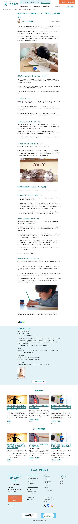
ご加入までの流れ (31, 479)
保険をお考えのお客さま (32, 475)
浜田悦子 (24, 21)
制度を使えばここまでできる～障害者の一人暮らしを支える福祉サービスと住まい (61, 407)
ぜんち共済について (63, 475)
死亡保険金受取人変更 (48, 484)
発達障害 (31, 419)
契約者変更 (46, 482)
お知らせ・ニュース (47, 497)
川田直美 (36, 419)
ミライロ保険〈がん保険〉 (32, 491)
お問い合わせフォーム (45, 2)
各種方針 (45, 501)
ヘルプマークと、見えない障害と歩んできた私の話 (39, 407)
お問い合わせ (30, 499)
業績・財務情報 (62, 479)
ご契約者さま (46, 475)
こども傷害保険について (32, 483)
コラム (15, 9)
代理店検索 (61, 481)
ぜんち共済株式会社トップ (7, 9)
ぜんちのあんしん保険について (33, 478)
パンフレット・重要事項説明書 (33, 487)
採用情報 (61, 483)
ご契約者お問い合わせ (48, 490)
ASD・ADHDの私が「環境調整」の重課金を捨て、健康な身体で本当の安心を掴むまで (16, 407)
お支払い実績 (30, 481)
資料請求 (63, 2)
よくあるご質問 (30, 497)
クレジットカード (47, 488)
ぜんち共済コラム (11, 504)
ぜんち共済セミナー (12, 507)
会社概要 (61, 478)
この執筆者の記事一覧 (39, 381)
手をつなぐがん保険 (31, 492)
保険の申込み (71, 2)
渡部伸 (58, 421)
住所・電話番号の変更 (48, 481)
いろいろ (53, 421)
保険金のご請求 (47, 476)
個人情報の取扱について (48, 499)
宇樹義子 (9, 421)
